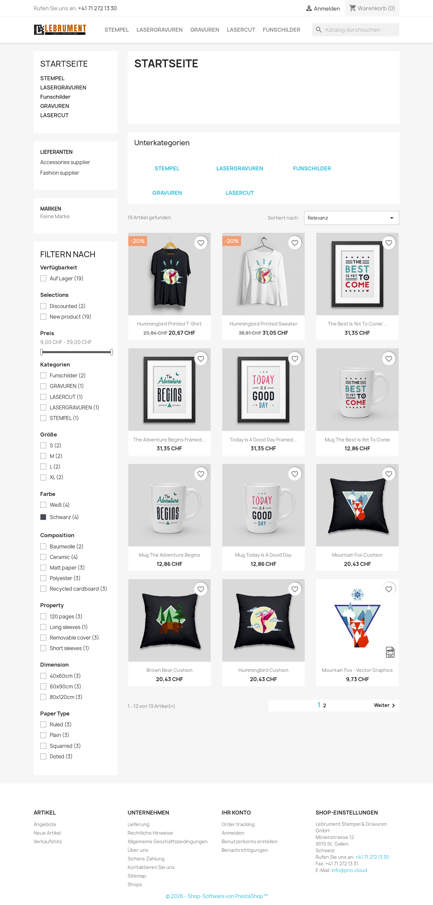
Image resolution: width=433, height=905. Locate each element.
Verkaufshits (48, 841)
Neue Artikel (47, 833)
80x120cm (66, 697)
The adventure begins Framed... (169, 439)
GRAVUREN (204, 29)
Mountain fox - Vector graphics (357, 670)
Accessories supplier (65, 162)
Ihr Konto (236, 812)
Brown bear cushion (169, 670)
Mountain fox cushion (357, 555)
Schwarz (64, 517)
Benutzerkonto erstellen (250, 841)
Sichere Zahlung (146, 858)
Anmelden (233, 833)
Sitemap (137, 876)
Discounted (68, 306)
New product (71, 317)
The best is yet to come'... (357, 324)
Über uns (138, 850)
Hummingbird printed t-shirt (169, 324)
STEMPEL (117, 29)
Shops (135, 884)
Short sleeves (69, 648)
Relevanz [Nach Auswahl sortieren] (352, 218)
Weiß (60, 505)
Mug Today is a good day (263, 555)
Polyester (65, 578)
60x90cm (65, 686)
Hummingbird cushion (263, 670)
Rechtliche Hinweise (150, 833)
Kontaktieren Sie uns (151, 867)
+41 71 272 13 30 (97, 8)
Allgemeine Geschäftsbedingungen (168, 841)
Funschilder (281, 29)
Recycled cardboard (79, 589)
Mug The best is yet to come (357, 439)
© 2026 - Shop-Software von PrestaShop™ (217, 896)
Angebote (45, 824)
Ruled (61, 724)
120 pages (66, 616)
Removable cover (74, 638)
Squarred (65, 746)
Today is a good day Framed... (263, 439)
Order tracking (238, 824)
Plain (60, 735)
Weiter (385, 706)
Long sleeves (69, 627)
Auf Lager (67, 278)
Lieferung (138, 824)
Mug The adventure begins (169, 555)
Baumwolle (67, 546)
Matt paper (67, 568)
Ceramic (64, 557)
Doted (61, 756)
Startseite (64, 63)
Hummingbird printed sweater (263, 324)
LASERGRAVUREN (160, 29)
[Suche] (355, 29)
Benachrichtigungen (245, 850)
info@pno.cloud (349, 870)
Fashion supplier (59, 173)
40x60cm (65, 676)
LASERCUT (241, 29)
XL (57, 477)
